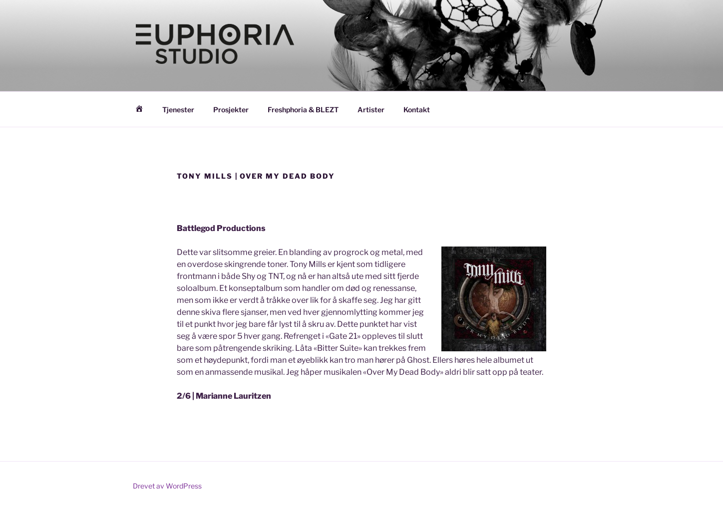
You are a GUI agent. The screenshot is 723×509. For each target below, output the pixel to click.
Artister (371, 109)
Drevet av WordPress (167, 486)
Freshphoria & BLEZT (303, 109)
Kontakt (416, 109)
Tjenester (178, 109)
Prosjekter (231, 109)
